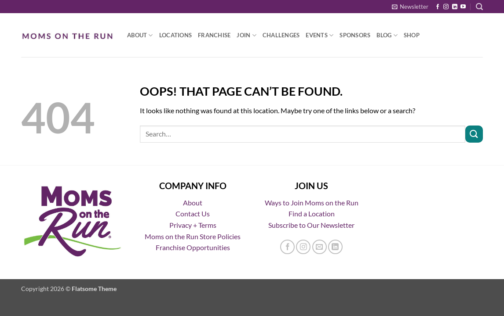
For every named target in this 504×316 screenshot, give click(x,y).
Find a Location (312, 213)
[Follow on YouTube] (463, 7)
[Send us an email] (319, 247)
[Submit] (474, 134)
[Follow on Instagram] (446, 7)
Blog (386, 35)
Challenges (281, 35)
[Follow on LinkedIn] (454, 7)
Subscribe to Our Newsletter (311, 225)
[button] (410, 6)
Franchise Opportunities (193, 247)
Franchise (214, 35)
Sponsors (355, 35)
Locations (175, 35)
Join (246, 35)
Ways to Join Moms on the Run (311, 202)
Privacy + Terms (192, 225)
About (140, 35)
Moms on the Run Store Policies (193, 236)
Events (319, 35)
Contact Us (192, 213)
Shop (412, 35)
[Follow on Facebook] (437, 7)
